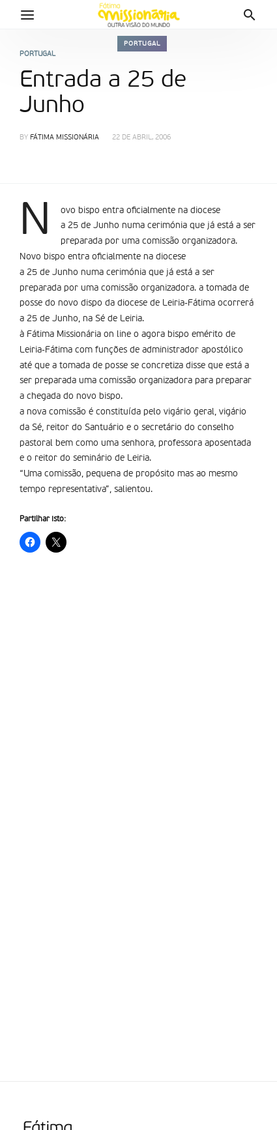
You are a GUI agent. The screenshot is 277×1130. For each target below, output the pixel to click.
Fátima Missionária (64, 137)
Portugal (142, 43)
